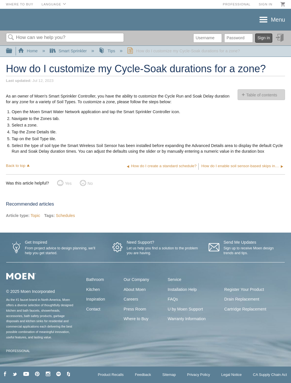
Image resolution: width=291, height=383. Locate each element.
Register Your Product (244, 289)
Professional (237, 4)
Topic (35, 215)
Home (28, 51)
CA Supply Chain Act (270, 374)
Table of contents (261, 95)
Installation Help (182, 289)
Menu (278, 19)
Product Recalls (111, 374)
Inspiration (95, 299)
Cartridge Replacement (245, 309)
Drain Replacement (241, 299)
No (90, 183)
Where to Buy (20, 4)
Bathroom (95, 279)
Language (51, 4)
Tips (107, 51)
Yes (68, 183)
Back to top (15, 165)
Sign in (265, 4)
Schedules (65, 215)
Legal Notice (231, 374)
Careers (131, 299)
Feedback (143, 374)
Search (11, 37)
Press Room (135, 309)
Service (174, 279)
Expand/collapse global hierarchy (12, 51)
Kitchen (93, 289)
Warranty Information (187, 318)
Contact (93, 309)
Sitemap (169, 374)
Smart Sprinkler (69, 51)
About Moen (135, 289)
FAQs (173, 299)
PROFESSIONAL (18, 351)
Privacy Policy (198, 374)
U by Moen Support (185, 309)
